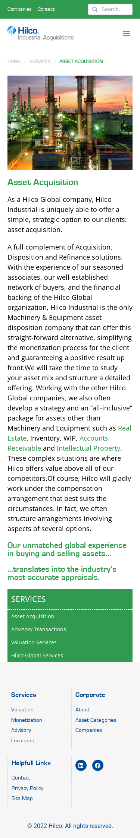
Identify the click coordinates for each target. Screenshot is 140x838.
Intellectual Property (88, 448)
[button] (126, 33)
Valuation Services (34, 642)
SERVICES (40, 61)
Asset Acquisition (81, 61)
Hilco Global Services (37, 655)
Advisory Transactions (38, 629)
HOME (14, 61)
